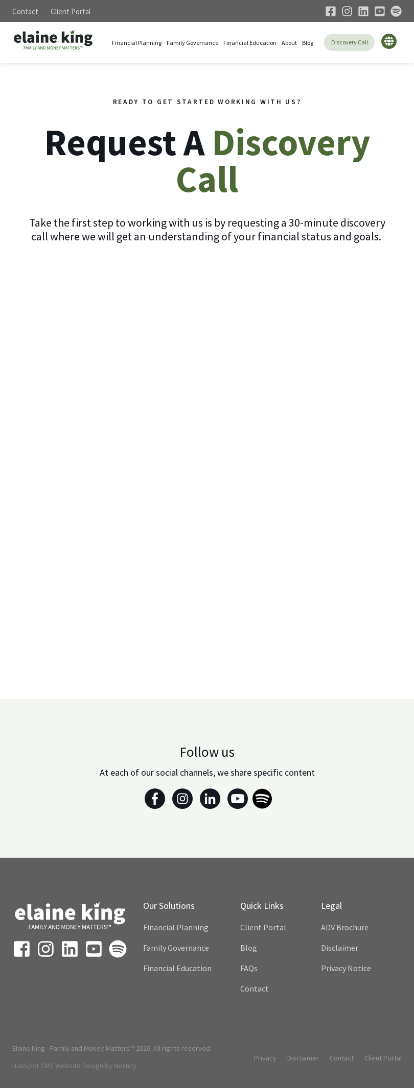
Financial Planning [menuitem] (176, 927)
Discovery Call (349, 42)
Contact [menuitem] (254, 988)
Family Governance (192, 42)
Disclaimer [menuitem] (339, 948)
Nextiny (125, 1065)
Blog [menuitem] (248, 948)
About (289, 42)
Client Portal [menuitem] (263, 927)
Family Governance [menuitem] (176, 948)
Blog (307, 42)
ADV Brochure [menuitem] (345, 927)
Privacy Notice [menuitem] (346, 968)
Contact (25, 11)
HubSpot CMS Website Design (57, 1065)
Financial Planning (137, 42)
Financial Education (250, 42)
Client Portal (70, 11)
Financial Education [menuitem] (177, 968)
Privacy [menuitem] (265, 1057)
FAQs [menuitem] (249, 968)
